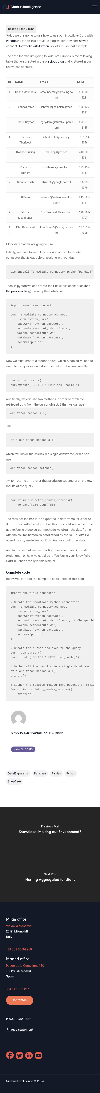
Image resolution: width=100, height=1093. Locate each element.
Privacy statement (20, 1030)
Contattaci (20, 1000)
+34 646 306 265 (18, 989)
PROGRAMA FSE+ (18, 1019)
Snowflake (14, 781)
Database (40, 773)
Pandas (11, 41)
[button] (94, 7)
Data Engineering (18, 773)
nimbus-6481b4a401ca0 (30, 733)
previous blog (55, 62)
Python (70, 773)
